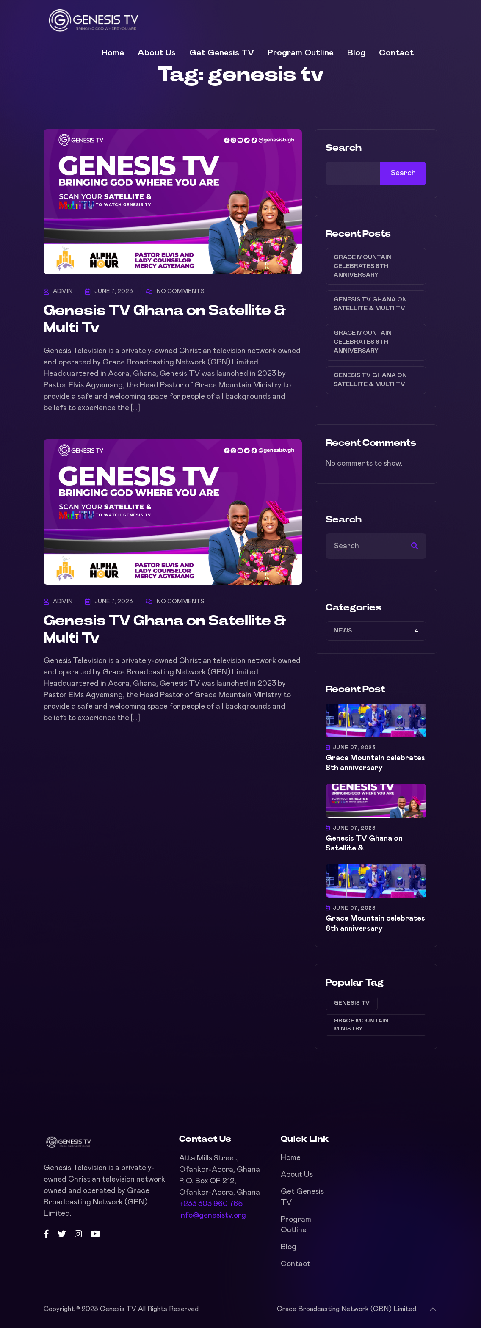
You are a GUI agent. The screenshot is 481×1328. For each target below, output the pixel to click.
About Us (157, 53)
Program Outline (301, 53)
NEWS (343, 631)
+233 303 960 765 (211, 1204)
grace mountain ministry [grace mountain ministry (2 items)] (361, 1025)
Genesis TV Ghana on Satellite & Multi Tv (370, 304)
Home (113, 53)
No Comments (181, 291)
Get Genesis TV (221, 53)
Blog (356, 53)
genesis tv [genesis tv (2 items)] (352, 1003)
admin (62, 291)
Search (344, 147)
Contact (396, 53)
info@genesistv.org (212, 1215)
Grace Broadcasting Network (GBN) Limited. (347, 1309)
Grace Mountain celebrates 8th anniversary (363, 266)
